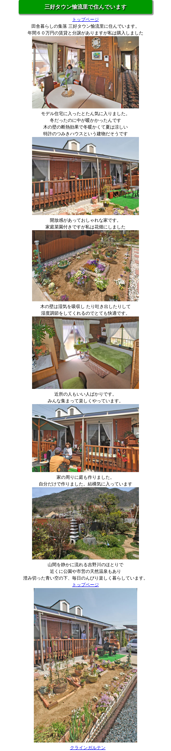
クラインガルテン (88, 747)
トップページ (85, 19)
